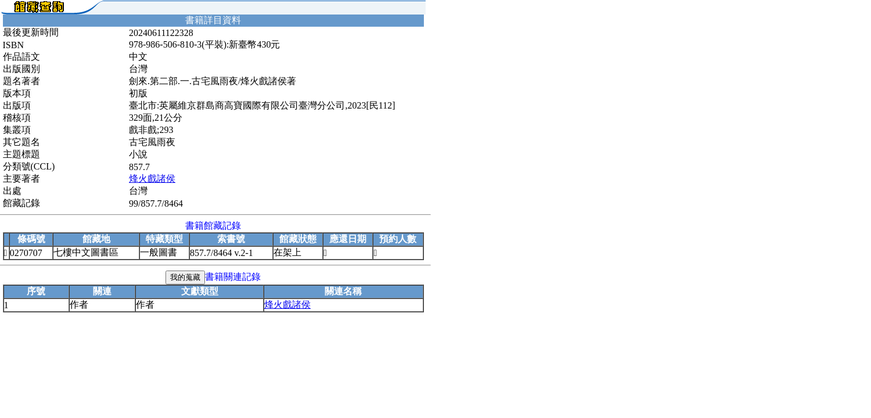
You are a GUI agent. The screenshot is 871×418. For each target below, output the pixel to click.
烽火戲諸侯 (152, 178)
